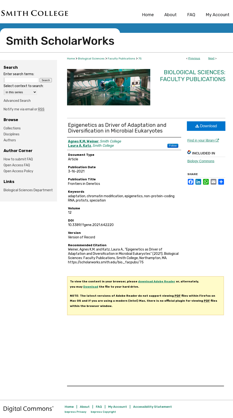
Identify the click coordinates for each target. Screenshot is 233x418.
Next (211, 58)
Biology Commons (200, 161)
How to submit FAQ (18, 159)
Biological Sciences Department (28, 190)
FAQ (99, 406)
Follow (173, 145)
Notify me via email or (24, 109)
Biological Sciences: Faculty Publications (192, 76)
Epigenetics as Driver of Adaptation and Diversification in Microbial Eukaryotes (117, 128)
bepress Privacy (75, 411)
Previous (194, 58)
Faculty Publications (121, 58)
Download (206, 126)
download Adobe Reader (156, 281)
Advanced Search (17, 101)
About (85, 406)
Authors (10, 140)
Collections (12, 128)
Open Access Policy (18, 171)
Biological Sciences (91, 58)
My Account (117, 406)
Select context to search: (24, 86)
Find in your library (203, 140)
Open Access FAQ (17, 165)
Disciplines (11, 134)
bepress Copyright (103, 411)
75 (140, 58)
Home (71, 58)
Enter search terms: (19, 74)
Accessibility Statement (152, 406)
